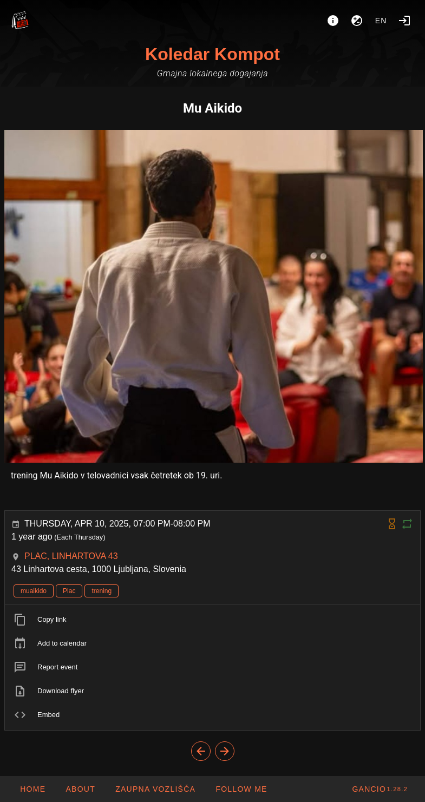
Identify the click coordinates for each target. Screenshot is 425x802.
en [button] (381, 20)
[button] (155, 789)
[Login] (404, 20)
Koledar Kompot (212, 54)
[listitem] (212, 619)
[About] (333, 20)
